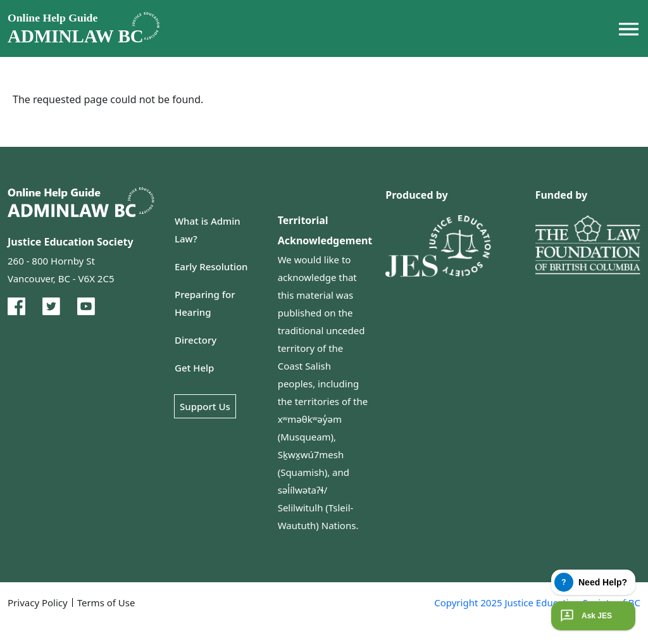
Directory (195, 340)
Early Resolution (211, 266)
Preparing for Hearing (205, 303)
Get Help (194, 367)
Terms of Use (106, 602)
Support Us (205, 406)
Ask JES (585, 615)
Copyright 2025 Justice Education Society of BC (537, 602)
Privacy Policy (38, 602)
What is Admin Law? (207, 230)
